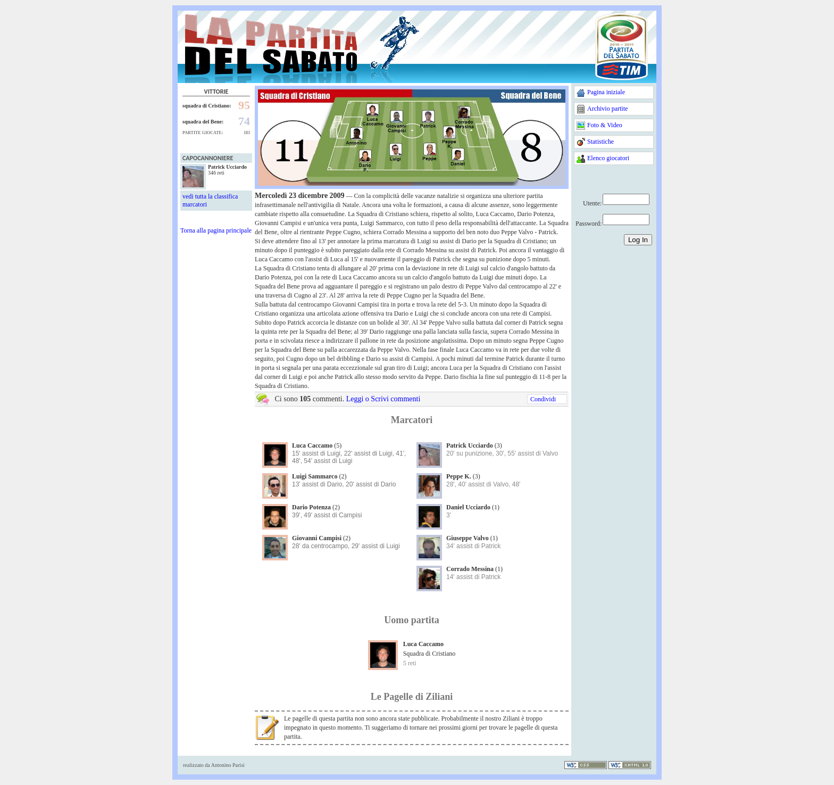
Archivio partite (607, 108)
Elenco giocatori (608, 158)
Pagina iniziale (606, 92)
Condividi (543, 399)
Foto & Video (604, 125)
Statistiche (600, 141)
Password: (589, 223)
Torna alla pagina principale (216, 230)
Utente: (592, 203)
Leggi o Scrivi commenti (383, 399)
